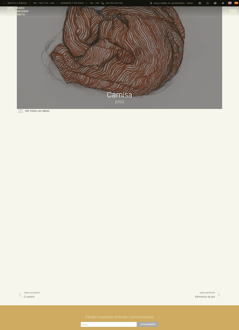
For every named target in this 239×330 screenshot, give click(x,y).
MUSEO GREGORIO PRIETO (22, 11)
